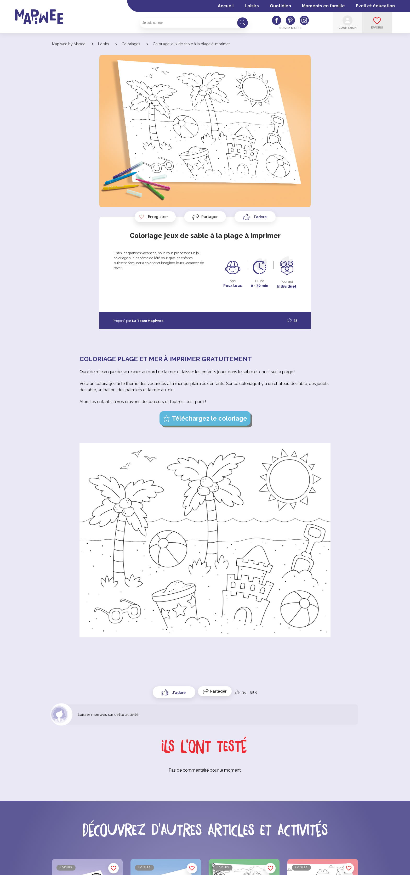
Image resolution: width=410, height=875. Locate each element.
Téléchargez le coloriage (209, 418)
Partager (209, 217)
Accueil (226, 5)
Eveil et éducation (375, 5)
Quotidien (280, 5)
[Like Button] (255, 216)
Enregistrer (153, 216)
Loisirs (252, 5)
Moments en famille (323, 5)
